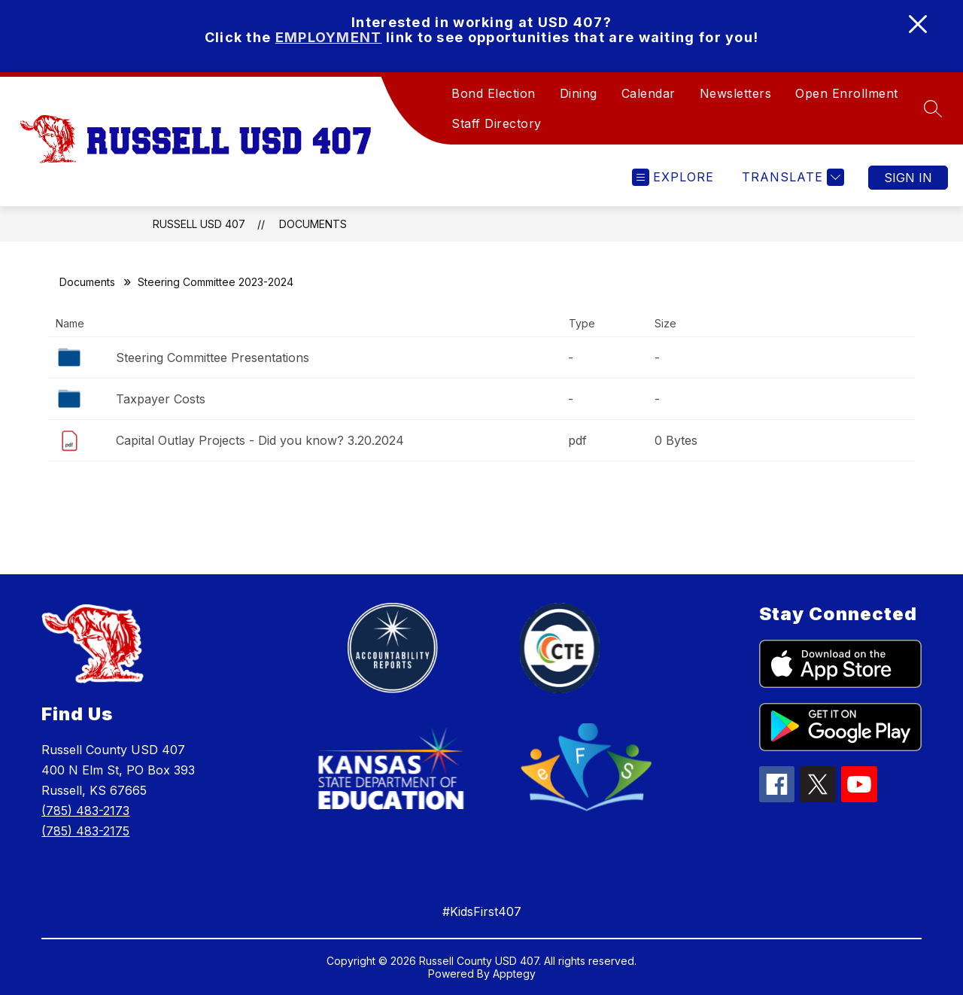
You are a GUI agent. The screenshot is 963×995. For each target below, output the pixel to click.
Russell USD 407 (199, 224)
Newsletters (736, 93)
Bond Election (493, 93)
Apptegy (514, 973)
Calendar (648, 93)
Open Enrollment (846, 93)
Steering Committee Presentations (212, 357)
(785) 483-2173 (85, 810)
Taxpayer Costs (160, 398)
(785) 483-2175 (85, 830)
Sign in (908, 177)
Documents (313, 224)
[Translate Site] (791, 177)
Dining (578, 93)
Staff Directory (496, 123)
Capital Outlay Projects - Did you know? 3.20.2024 (260, 440)
